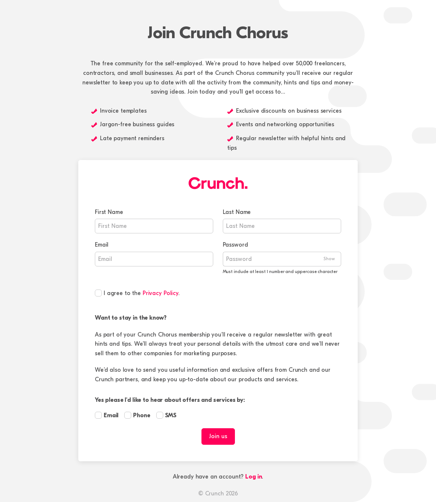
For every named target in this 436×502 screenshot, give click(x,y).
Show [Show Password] (329, 258)
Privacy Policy (160, 293)
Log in (253, 476)
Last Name (237, 212)
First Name (109, 212)
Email (101, 244)
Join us (218, 436)
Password (235, 244)
